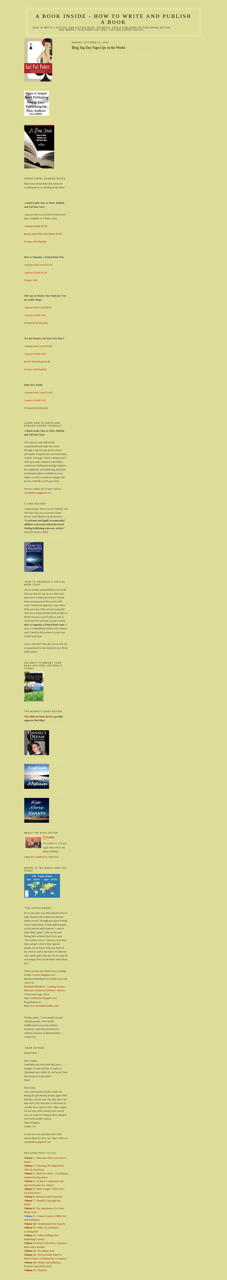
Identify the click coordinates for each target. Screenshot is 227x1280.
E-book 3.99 (30, 280)
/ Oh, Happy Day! (39, 1250)
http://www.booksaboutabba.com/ (41, 1005)
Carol (51, 837)
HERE (45, 531)
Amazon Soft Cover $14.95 (38, 346)
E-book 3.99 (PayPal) (35, 241)
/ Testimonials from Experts (44, 1223)
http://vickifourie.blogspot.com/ (40, 998)
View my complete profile (41, 857)
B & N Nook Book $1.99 (37, 361)
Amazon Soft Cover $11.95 (38, 264)
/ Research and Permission (43, 1196)
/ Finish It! (35, 1270)
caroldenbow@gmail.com (37, 492)
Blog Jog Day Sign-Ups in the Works (99, 48)
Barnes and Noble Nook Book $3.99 (43, 233)
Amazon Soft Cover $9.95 (37, 307)
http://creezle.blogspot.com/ (41, 974)
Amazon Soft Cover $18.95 (38, 214)
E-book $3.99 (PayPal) (36, 322)
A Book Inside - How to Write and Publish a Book (113, 19)
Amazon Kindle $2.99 (35, 226)
